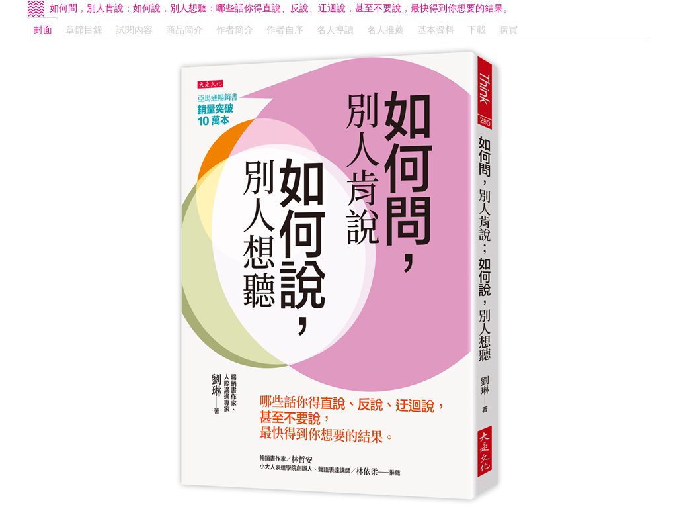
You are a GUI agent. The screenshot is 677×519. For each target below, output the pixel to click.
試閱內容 (134, 29)
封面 (43, 29)
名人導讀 (335, 29)
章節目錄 (83, 29)
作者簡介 (234, 29)
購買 (508, 29)
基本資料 (435, 29)
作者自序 (284, 29)
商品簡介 (184, 29)
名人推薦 (385, 29)
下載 (476, 29)
